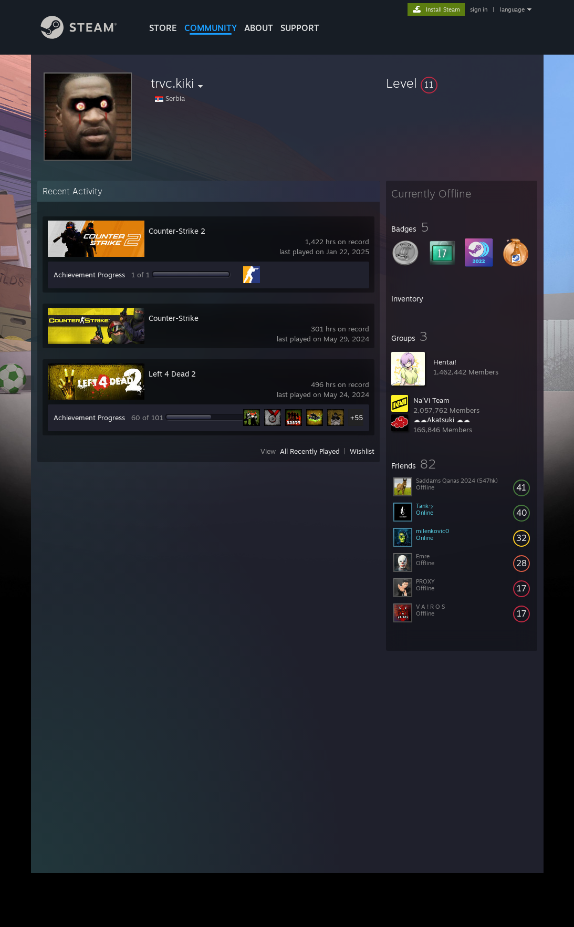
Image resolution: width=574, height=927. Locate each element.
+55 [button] (356, 417)
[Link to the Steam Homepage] (86, 36)
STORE (163, 28)
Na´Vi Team (431, 400)
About (258, 28)
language (512, 9)
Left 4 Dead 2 (172, 373)
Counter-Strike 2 (177, 230)
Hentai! (444, 362)
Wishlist (362, 451)
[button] (461, 82)
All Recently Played (310, 451)
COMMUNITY (210, 28)
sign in (478, 9)
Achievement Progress (89, 274)
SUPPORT (299, 28)
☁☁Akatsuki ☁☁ (441, 419)
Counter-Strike (174, 318)
